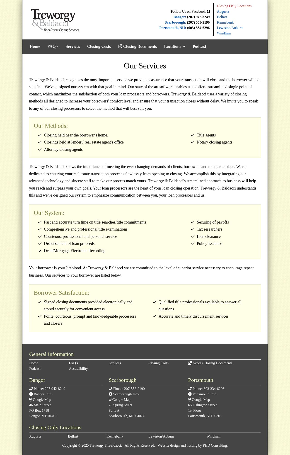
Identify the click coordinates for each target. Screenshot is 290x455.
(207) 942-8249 (198, 17)
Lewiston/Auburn (230, 28)
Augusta (223, 11)
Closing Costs (99, 46)
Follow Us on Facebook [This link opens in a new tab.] (190, 11)
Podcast (199, 46)
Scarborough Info (126, 394)
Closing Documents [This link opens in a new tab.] (137, 46)
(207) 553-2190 (198, 22)
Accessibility (78, 368)
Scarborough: (175, 22)
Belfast (222, 17)
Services (73, 46)
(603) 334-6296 (198, 28)
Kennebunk (225, 22)
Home (35, 46)
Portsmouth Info (204, 394)
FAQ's (52, 46)
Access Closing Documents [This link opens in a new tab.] (212, 363)
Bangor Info (42, 394)
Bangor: (180, 17)
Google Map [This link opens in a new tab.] (42, 399)
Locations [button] (174, 46)
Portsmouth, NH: (172, 28)
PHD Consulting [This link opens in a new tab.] (215, 445)
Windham (224, 33)
